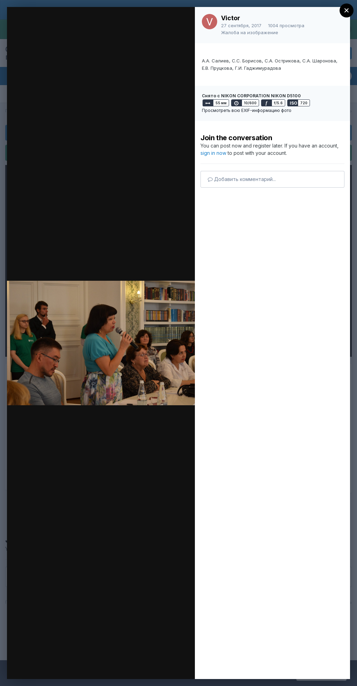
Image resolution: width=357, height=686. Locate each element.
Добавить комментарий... (242, 179)
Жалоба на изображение (249, 32)
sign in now (213, 153)
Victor (230, 18)
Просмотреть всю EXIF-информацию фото (246, 110)
